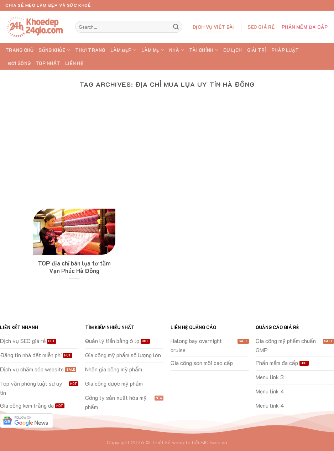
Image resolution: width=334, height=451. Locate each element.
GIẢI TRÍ (256, 50)
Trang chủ (19, 50)
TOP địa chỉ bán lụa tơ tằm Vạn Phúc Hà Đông (74, 267)
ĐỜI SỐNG (19, 63)
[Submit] (176, 27)
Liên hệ (74, 63)
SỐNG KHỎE (54, 50)
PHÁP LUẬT (285, 50)
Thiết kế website (171, 442)
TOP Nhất (48, 63)
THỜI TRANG (90, 50)
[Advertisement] (167, 155)
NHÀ (176, 50)
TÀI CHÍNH (203, 50)
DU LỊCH (232, 50)
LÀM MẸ (152, 50)
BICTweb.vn (213, 442)
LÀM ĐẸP (123, 50)
